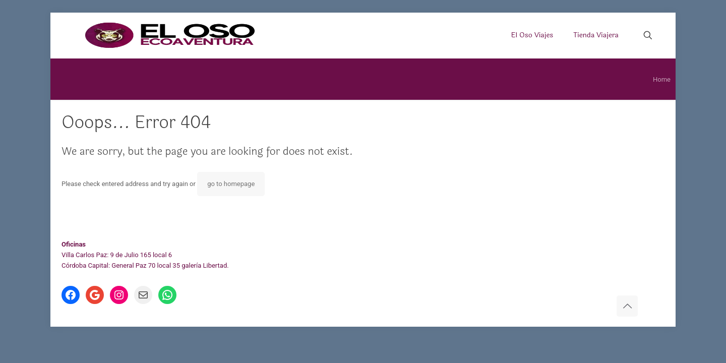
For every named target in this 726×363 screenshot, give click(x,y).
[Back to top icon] (627, 306)
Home (662, 79)
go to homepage (231, 184)
